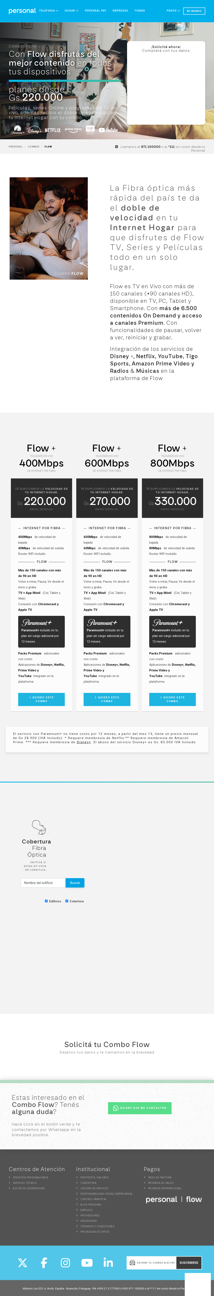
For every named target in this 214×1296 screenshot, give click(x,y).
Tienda (139, 10)
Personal (16, 146)
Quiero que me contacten (140, 1110)
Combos (33, 146)
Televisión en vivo (41, 456)
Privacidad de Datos (94, 1234)
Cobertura (74, 901)
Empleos (86, 1212)
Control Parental (93, 1201)
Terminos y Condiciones (97, 1228)
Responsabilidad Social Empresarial (106, 1196)
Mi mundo (194, 11)
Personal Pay (95, 10)
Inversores (88, 1223)
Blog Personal (91, 1206)
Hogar (72, 10)
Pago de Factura (160, 1179)
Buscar (75, 883)
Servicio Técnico (25, 1185)
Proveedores (89, 1217)
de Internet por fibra (41, 470)
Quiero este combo (41, 699)
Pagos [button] (173, 10)
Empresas (120, 10)
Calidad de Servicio (94, 1190)
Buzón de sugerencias (29, 1190)
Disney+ (84, 742)
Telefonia (49, 10)
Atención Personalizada (30, 1179)
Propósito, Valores (94, 1179)
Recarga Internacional (165, 1190)
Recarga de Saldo (161, 1185)
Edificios (53, 901)
